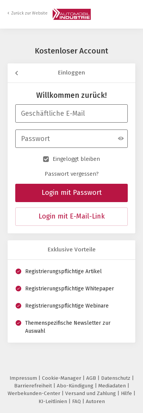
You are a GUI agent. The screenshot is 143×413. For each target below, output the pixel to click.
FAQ (77, 401)
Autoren (95, 401)
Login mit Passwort (72, 192)
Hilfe (127, 393)
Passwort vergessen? (72, 173)
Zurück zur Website (29, 13)
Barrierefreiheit (33, 385)
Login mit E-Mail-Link (72, 216)
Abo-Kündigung (76, 385)
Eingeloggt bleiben (71, 158)
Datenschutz (116, 378)
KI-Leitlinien (54, 401)
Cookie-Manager (62, 378)
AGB (92, 378)
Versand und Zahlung (91, 393)
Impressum (24, 378)
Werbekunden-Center (35, 393)
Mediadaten (112, 385)
